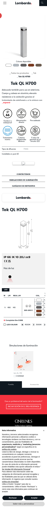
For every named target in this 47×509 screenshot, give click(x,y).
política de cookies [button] (9, 449)
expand (6, 102)
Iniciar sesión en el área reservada (23, 406)
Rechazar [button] (13, 498)
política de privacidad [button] (10, 482)
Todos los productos (20, 73)
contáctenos (23, 174)
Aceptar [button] (34, 498)
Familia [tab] (11, 384)
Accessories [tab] (34, 384)
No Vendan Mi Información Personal (16, 469)
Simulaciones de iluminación (23, 180)
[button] (44, 430)
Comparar (20, 376)
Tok (34, 73)
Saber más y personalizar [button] (23, 504)
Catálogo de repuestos (23, 186)
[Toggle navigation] (5, 3)
